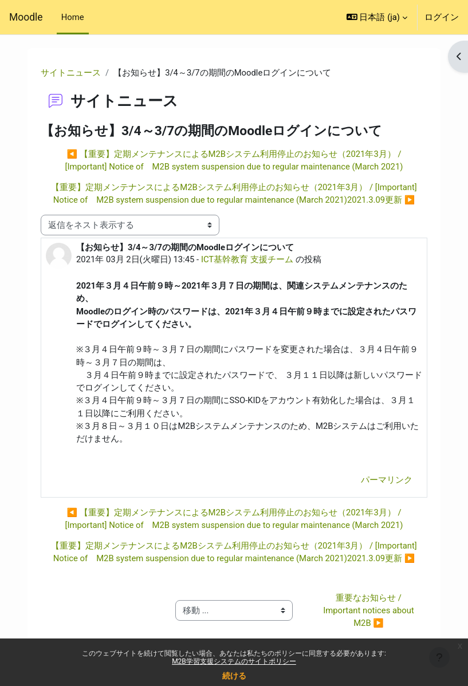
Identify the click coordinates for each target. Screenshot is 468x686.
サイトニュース (71, 73)
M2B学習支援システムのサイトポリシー (234, 661)
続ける (234, 675)
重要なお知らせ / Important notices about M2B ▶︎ (369, 610)
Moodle (26, 17)
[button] (377, 17)
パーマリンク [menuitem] (386, 480)
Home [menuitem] (72, 17)
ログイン (441, 17)
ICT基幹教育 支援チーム (247, 259)
